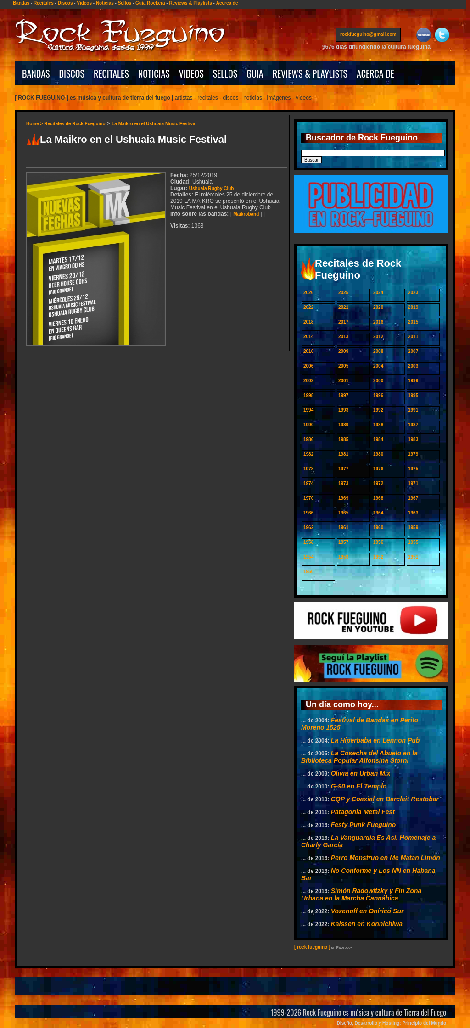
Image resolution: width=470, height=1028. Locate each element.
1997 (343, 395)
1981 (343, 454)
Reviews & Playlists (190, 3)
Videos (84, 3)
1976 (378, 468)
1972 (378, 483)
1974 (308, 483)
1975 (413, 468)
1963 (413, 512)
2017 (343, 321)
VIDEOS (191, 73)
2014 (308, 336)
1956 (378, 542)
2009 (343, 351)
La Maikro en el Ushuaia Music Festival (154, 123)
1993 (343, 410)
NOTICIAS (154, 73)
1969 (343, 498)
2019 (413, 307)
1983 (413, 439)
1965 (343, 512)
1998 (308, 395)
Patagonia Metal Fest (363, 812)
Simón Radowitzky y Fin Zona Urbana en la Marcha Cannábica (361, 894)
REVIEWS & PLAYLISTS (310, 73)
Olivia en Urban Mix (361, 773)
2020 (378, 307)
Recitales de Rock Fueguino (74, 123)
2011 (413, 336)
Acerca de (227, 3)
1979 (413, 454)
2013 (343, 336)
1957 (343, 542)
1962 (308, 527)
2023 (413, 292)
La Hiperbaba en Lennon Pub (375, 740)
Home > (35, 123)
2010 (308, 351)
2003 (413, 366)
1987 (413, 424)
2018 (308, 321)
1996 (378, 395)
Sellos (124, 3)
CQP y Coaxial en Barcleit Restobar (385, 799)
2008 (378, 351)
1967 (413, 498)
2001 (343, 380)
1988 (378, 424)
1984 (378, 439)
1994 (308, 410)
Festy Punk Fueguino (363, 824)
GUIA (254, 73)
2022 (308, 307)
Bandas (21, 3)
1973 (343, 483)
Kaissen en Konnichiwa (367, 923)
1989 (343, 424)
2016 (378, 321)
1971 (413, 483)
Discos (65, 3)
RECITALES (111, 73)
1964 (378, 512)
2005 (343, 366)
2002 (308, 380)
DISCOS (72, 73)
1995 (413, 395)
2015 (413, 321)
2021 (343, 307)
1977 (343, 468)
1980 (378, 454)
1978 (308, 468)
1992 (378, 410)
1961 (343, 527)
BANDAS (36, 73)
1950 (308, 571)
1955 (413, 542)
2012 (378, 336)
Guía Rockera (150, 3)
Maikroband (246, 214)
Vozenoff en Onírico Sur (367, 911)
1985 (343, 439)
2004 (378, 366)
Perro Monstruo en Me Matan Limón (385, 857)
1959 (413, 527)
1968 (378, 498)
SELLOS (225, 73)
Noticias (105, 3)
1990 (308, 424)
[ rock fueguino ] (312, 947)
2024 (378, 292)
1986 (308, 439)
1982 (308, 454)
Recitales (44, 3)
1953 (343, 556)
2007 (413, 351)
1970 (308, 498)
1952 (378, 556)
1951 (413, 556)
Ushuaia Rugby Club (211, 188)
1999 (413, 380)
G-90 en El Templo (359, 786)
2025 (343, 292)
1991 (413, 410)
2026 (308, 292)
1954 (308, 556)
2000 (378, 380)
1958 (308, 542)
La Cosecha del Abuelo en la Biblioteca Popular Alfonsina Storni (359, 756)
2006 (308, 366)
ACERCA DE (375, 73)
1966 (308, 512)
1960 (378, 527)
